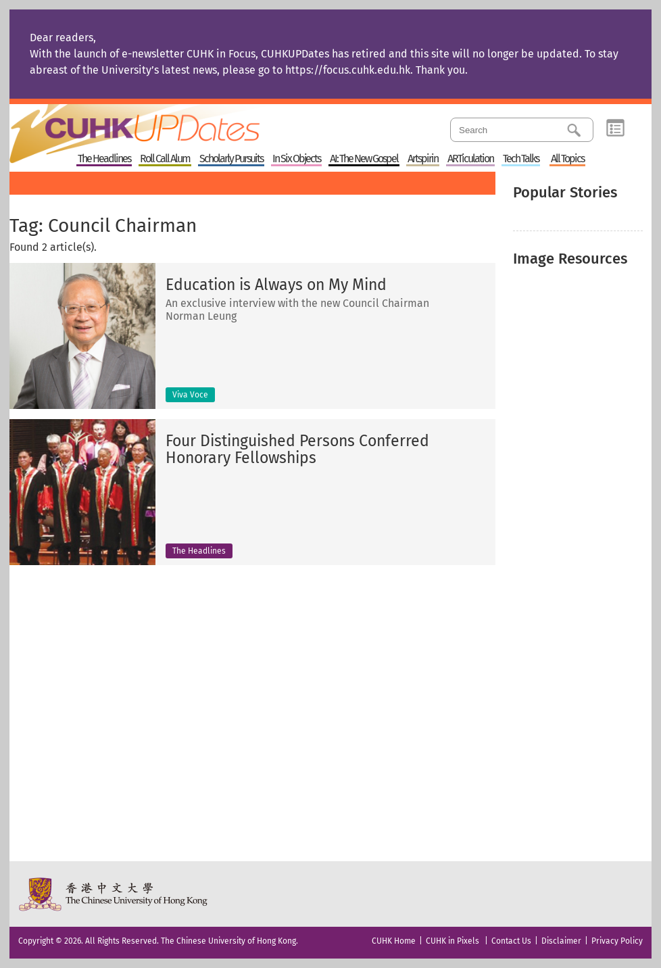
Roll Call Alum (165, 159)
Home (160, 124)
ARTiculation (470, 159)
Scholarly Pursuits (231, 159)
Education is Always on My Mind (276, 284)
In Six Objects (296, 159)
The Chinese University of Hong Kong (114, 894)
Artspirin (423, 159)
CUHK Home (394, 941)
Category (615, 128)
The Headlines (104, 159)
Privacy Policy (617, 941)
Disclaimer (561, 941)
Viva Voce (190, 395)
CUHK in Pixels (452, 941)
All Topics (567, 159)
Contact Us (511, 941)
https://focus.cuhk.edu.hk (347, 70)
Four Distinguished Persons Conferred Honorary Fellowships (297, 450)
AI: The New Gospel (364, 159)
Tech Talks (521, 159)
